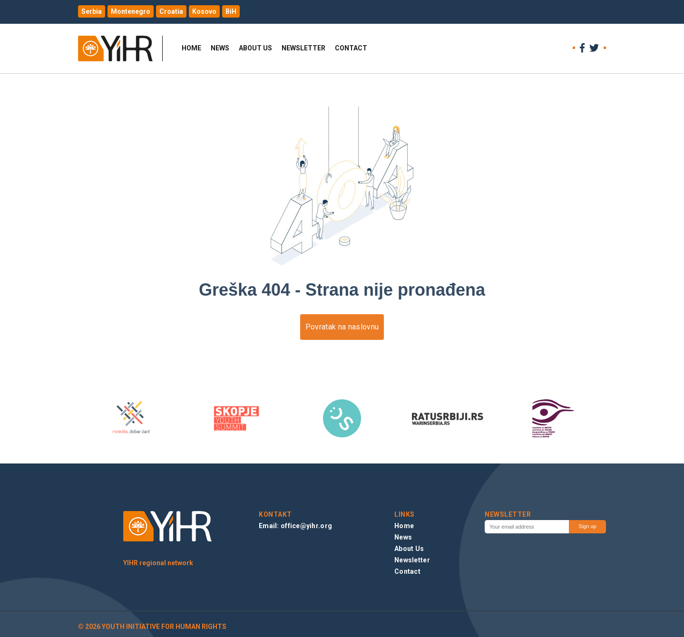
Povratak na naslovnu (342, 326)
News (220, 48)
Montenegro (130, 11)
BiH (230, 11)
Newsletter (303, 48)
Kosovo (204, 11)
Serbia (91, 11)
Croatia (171, 11)
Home (191, 48)
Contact (351, 48)
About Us (255, 48)
